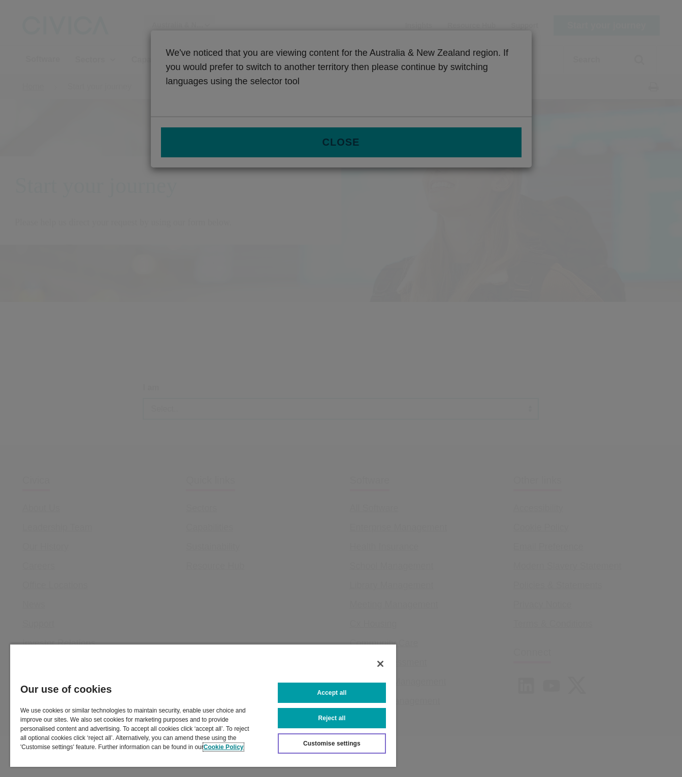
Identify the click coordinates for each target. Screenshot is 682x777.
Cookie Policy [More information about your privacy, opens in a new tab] (224, 747)
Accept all (332, 692)
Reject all (332, 718)
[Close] (380, 664)
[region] (203, 705)
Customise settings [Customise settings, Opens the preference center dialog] (332, 743)
